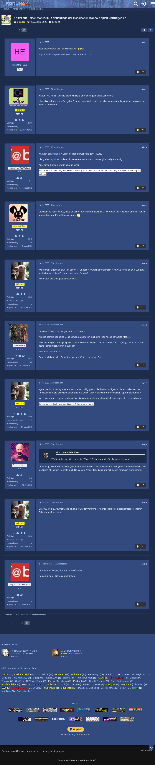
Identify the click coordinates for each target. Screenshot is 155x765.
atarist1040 (52, 677)
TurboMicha (42, 674)
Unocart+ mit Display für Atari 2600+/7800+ (60, 570)
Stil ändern (146, 750)
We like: (76, 703)
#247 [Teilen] (144, 383)
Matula (64, 681)
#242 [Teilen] (144, 89)
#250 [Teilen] (144, 564)
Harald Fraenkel (97, 681)
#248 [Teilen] (144, 444)
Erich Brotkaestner (120, 681)
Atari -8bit (14, 656)
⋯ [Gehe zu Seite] (13, 30)
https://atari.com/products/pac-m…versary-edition (63, 54)
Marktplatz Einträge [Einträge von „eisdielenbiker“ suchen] (15, 301)
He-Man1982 (20, 677)
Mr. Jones (110, 688)
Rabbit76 (110, 674)
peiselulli (95, 688)
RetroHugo (93, 674)
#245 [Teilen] (144, 263)
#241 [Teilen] (144, 42)
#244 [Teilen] (144, 205)
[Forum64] (70, 4)
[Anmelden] (143, 4)
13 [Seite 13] (24, 30)
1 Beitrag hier (56, 205)
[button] (150, 30)
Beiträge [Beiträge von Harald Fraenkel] (10, 478)
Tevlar (39, 681)
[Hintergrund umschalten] (137, 72)
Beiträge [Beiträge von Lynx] (10, 123)
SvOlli (36, 688)
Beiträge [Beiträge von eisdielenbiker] (10, 297)
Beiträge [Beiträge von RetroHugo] (10, 181)
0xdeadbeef (23, 691)
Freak (86, 684)
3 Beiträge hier (57, 263)
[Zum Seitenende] (151, 747)
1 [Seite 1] (9, 30)
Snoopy (37, 677)
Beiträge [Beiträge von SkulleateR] (10, 239)
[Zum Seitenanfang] (143, 72)
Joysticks (54, 159)
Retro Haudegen (84, 677)
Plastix (81, 688)
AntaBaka (6, 691)
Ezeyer (125, 674)
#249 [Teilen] (144, 502)
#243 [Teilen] (144, 147)
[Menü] (151, 4)
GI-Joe (74, 684)
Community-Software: (77, 760)
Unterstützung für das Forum (75, 734)
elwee (98, 684)
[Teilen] (144, 30)
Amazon (55, 153)
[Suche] (136, 4)
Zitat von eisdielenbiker (67, 452)
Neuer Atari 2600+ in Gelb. (24, 650)
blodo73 (139, 684)
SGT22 (5, 677)
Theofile (6, 681)
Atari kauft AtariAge (71, 650)
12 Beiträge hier (57, 147)
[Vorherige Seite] (4, 30)
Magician (140, 674)
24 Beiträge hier (57, 89)
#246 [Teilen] (144, 325)
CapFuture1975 (23, 681)
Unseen (134, 677)
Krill (63, 684)
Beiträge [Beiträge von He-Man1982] (10, 358)
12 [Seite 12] (18, 30)
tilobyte (66, 677)
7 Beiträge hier (57, 325)
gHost (123, 688)
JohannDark (15, 654)
